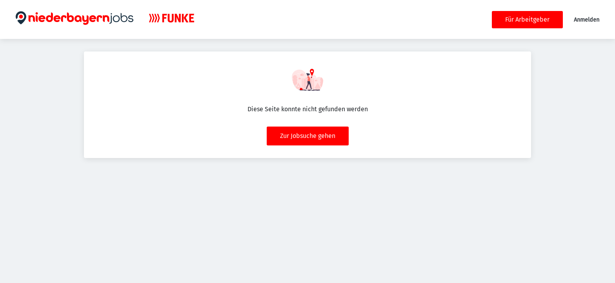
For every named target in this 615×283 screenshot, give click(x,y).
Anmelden (586, 20)
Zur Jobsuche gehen (307, 136)
